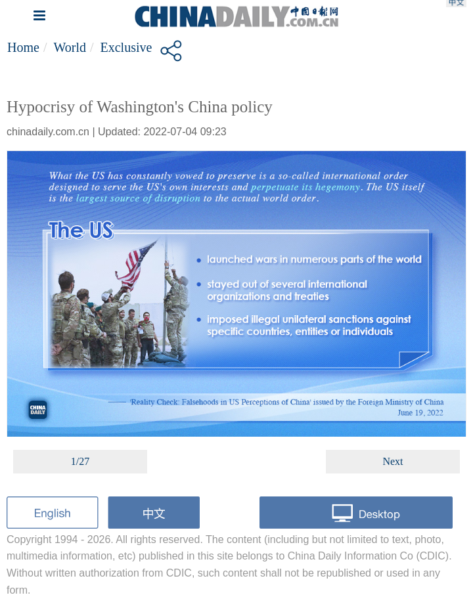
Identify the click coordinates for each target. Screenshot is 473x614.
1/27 (80, 461)
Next (392, 461)
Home (23, 47)
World (69, 47)
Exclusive (126, 47)
